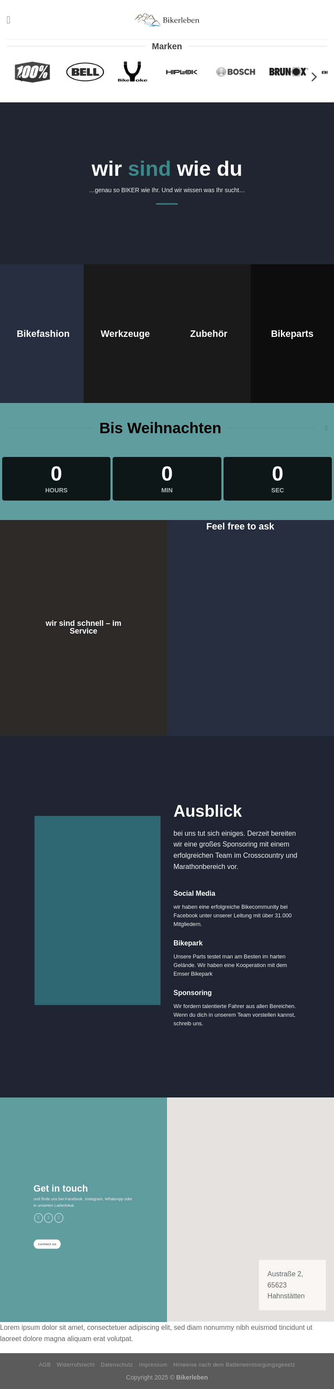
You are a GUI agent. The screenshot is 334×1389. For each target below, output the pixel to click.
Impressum (153, 1365)
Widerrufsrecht (76, 1365)
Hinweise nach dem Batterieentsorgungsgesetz (234, 1365)
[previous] (20, 77)
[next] (313, 77)
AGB (45, 1365)
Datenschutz (117, 1365)
